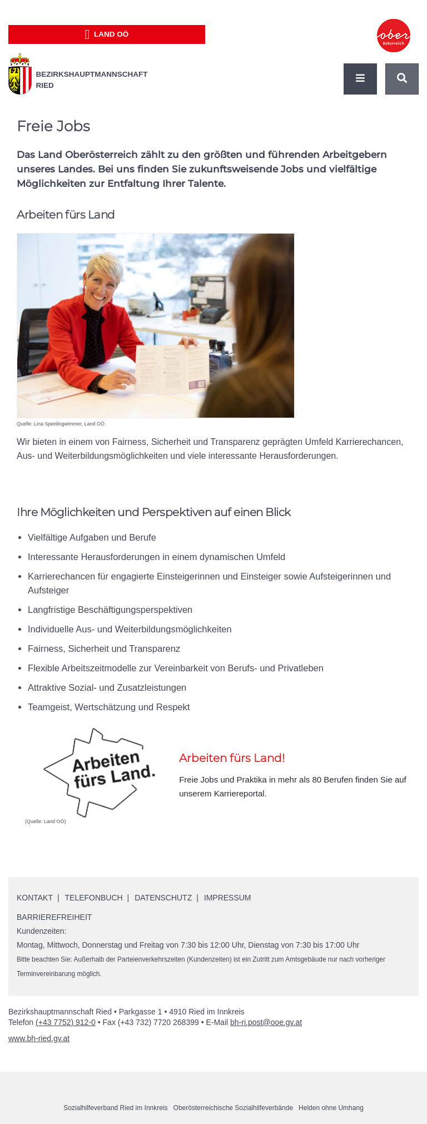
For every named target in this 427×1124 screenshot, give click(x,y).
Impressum (227, 897)
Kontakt (35, 897)
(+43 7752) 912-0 (66, 1022)
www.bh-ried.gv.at (38, 1038)
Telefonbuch (94, 897)
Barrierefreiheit (54, 917)
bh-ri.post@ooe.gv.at (266, 1022)
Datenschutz (163, 897)
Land (107, 34)
